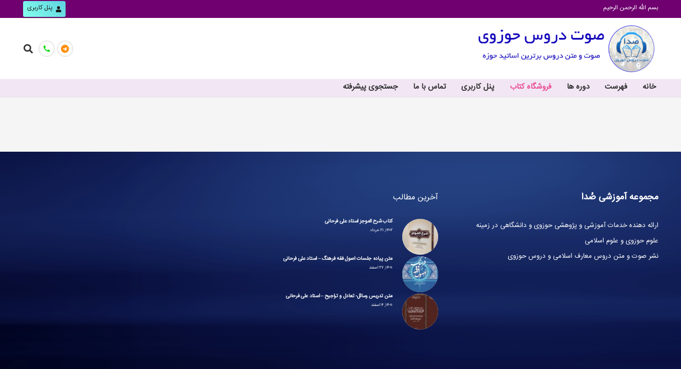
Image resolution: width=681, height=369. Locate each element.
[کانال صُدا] (65, 48)
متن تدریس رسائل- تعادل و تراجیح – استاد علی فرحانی (339, 297)
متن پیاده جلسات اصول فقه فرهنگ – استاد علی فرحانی (338, 259)
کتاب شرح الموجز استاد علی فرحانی (359, 222)
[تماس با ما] (46, 48)
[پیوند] (566, 48)
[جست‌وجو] (28, 48)
